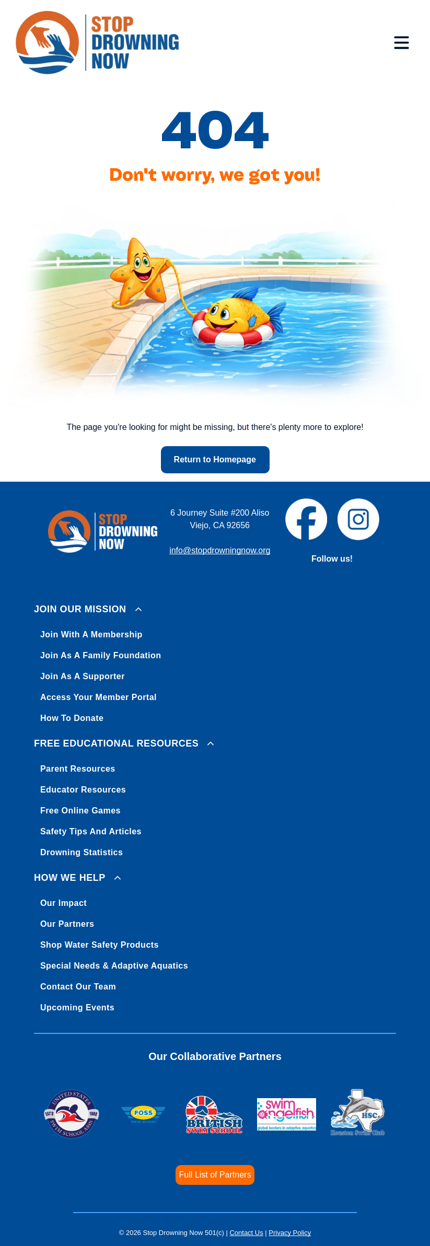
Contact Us (246, 1233)
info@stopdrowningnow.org (219, 550)
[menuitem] (215, 662)
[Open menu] (401, 42)
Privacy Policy (290, 1233)
